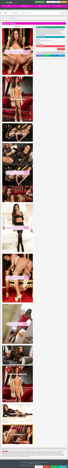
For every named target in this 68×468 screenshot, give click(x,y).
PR (47, 466)
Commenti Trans (42, 6)
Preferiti (59, 6)
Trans (7, 18)
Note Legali (40, 462)
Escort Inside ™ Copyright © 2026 (34, 463)
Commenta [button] (61, 49)
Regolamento (35, 462)
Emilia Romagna (13, 18)
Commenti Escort (25, 6)
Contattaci (45, 462)
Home (9, 6)
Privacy (30, 462)
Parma (18, 18)
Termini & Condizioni (24, 462)
